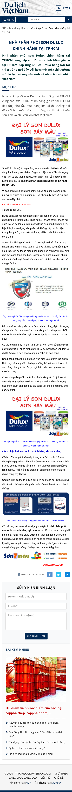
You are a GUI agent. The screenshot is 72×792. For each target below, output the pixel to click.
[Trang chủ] (4, 28)
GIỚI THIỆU (61, 773)
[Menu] (9, 19)
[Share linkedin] (67, 574)
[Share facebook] (50, 574)
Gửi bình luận (36, 636)
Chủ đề (58, 777)
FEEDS (66, 8)
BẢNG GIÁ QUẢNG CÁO (23, 777)
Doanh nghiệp (17, 28)
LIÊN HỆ (45, 777)
